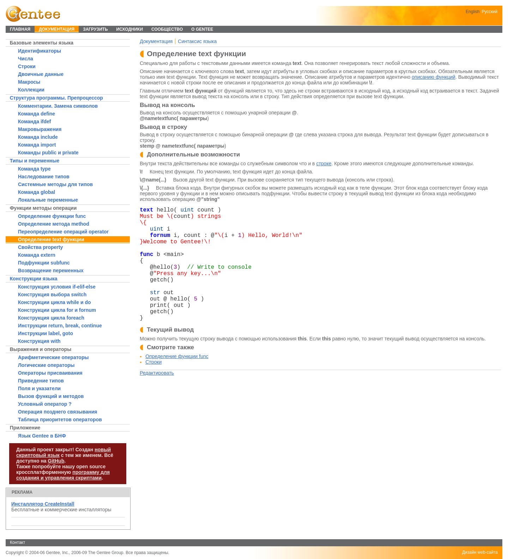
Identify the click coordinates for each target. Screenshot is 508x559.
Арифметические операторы (53, 357)
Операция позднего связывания (57, 412)
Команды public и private (48, 152)
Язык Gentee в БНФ (42, 436)
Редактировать (157, 373)
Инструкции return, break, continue (60, 325)
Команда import (37, 145)
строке (323, 163)
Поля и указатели (39, 388)
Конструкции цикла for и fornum (57, 310)
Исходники (129, 29)
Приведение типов (41, 380)
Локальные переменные (48, 200)
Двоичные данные (41, 74)
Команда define (36, 114)
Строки (27, 66)
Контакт (17, 542)
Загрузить (95, 29)
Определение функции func (52, 216)
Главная (20, 29)
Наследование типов (43, 176)
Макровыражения (39, 129)
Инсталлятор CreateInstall (42, 504)
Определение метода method (53, 224)
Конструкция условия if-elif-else (57, 287)
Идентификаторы (39, 51)
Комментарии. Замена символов (58, 106)
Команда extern (36, 255)
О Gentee (202, 29)
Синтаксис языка (197, 41)
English (472, 11)
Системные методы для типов (55, 184)
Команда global (36, 192)
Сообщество (167, 29)
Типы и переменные (35, 160)
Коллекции (31, 90)
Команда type (34, 169)
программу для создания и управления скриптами (63, 475)
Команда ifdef (34, 121)
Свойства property (40, 247)
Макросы (29, 82)
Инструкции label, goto (45, 333)
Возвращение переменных (51, 270)
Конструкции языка (34, 278)
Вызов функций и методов (51, 396)
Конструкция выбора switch (52, 294)
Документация (156, 41)
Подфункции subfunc (44, 263)
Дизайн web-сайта (480, 552)
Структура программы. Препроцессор (56, 98)
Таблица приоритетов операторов (60, 419)
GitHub (56, 461)
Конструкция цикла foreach (51, 318)
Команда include (38, 137)
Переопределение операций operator (63, 231)
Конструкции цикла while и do (54, 302)
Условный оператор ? (45, 404)
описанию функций (433, 77)
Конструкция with (39, 341)
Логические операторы (46, 365)
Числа (25, 58)
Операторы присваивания (50, 373)
